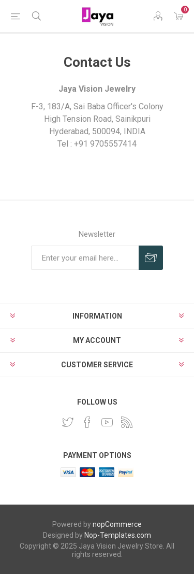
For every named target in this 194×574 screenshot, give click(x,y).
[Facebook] (87, 422)
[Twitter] (67, 422)
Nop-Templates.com (117, 535)
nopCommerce (117, 524)
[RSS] (126, 422)
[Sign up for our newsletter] (85, 258)
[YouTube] (107, 422)
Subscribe (151, 258)
